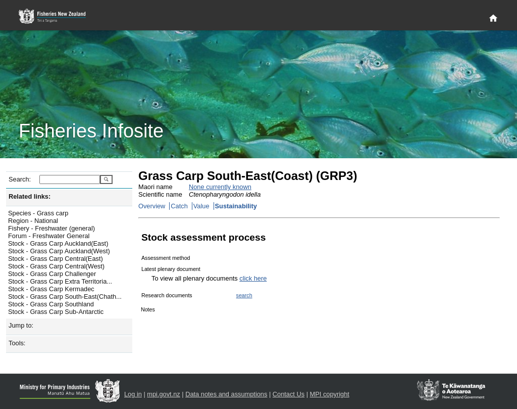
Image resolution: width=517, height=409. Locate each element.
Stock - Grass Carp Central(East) (55, 258)
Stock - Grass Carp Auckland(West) (59, 251)
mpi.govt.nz (163, 394)
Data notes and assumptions (226, 394)
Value (201, 206)
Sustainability (236, 206)
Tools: (17, 343)
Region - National (33, 220)
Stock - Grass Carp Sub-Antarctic (56, 311)
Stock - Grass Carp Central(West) (56, 266)
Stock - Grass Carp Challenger (52, 274)
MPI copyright (329, 394)
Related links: (29, 196)
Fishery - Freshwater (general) (51, 228)
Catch (179, 206)
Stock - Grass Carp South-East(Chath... (65, 296)
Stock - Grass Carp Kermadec (51, 289)
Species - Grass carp (38, 213)
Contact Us (288, 394)
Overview (151, 206)
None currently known (220, 187)
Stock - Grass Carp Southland (51, 304)
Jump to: (21, 325)
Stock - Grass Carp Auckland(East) (58, 243)
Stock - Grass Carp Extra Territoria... (60, 281)
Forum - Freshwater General (48, 236)
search (244, 295)
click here (253, 278)
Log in (133, 394)
